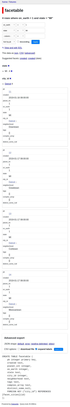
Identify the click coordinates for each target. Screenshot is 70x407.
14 (10, 275)
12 (10, 153)
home (4, 2)
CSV (21, 53)
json (16, 53)
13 (10, 214)
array (27, 344)
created (23, 58)
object (51, 344)
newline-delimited (39, 344)
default (21, 344)
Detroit (8, 84)
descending (23, 42)
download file (26, 349)
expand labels (43, 349)
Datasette (15, 404)
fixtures (12, 2)
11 (10, 92)
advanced (29, 53)
